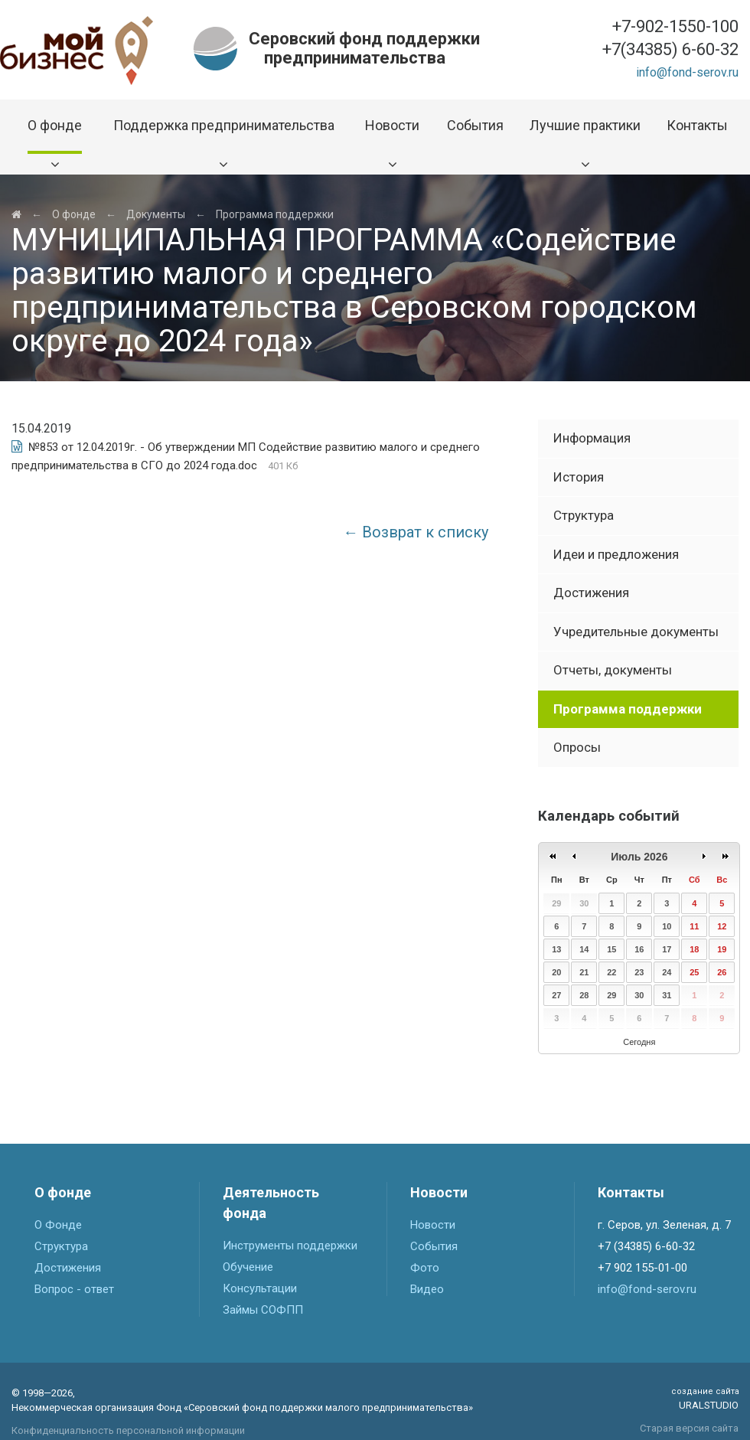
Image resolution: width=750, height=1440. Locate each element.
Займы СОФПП (263, 1310)
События (434, 1246)
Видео (427, 1289)
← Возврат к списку (415, 532)
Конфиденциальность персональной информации (128, 1430)
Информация (592, 438)
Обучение (248, 1267)
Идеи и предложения (616, 554)
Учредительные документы (636, 631)
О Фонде (58, 1225)
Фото (424, 1268)
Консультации (260, 1288)
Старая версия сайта (689, 1428)
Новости (432, 1225)
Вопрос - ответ (74, 1289)
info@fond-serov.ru (687, 72)
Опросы (577, 747)
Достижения (591, 592)
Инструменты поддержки (290, 1245)
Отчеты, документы (612, 670)
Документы (155, 214)
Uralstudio (705, 1399)
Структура (583, 515)
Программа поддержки (275, 214)
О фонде (74, 214)
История (578, 477)
